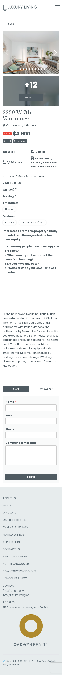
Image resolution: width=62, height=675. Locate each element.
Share (16, 389)
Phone (9, 429)
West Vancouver (15, 556)
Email (10, 415)
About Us (9, 498)
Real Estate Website (47, 661)
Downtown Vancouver (20, 571)
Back (11, 24)
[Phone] (31, 435)
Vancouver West (15, 578)
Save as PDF (46, 389)
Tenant (8, 505)
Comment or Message (21, 443)
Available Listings (15, 527)
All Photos (31, 97)
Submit (31, 477)
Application (11, 542)
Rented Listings (13, 535)
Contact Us (11, 549)
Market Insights (14, 520)
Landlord (9, 513)
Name (10, 402)
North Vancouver (16, 564)
